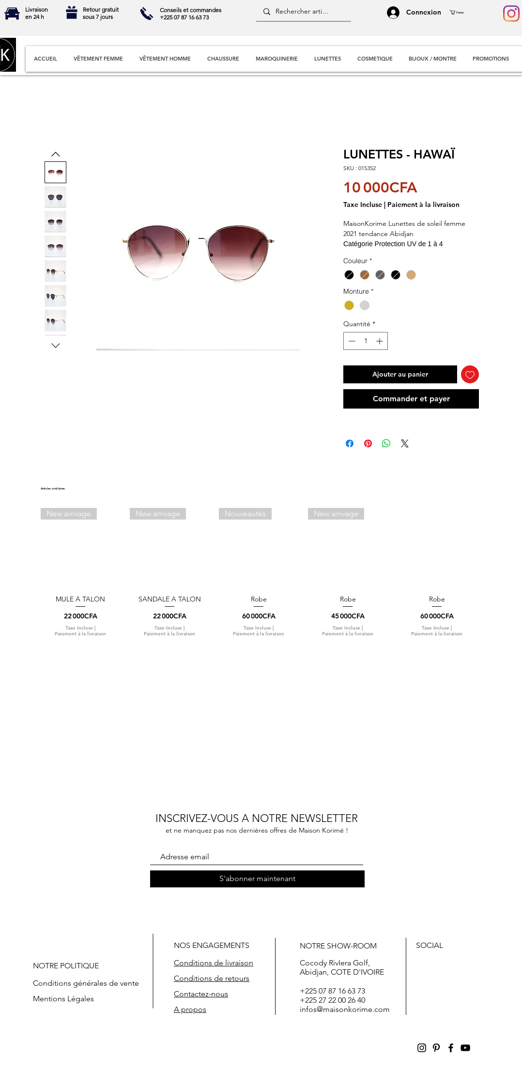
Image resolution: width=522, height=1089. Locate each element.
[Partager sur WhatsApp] (386, 443)
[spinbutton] (365, 340)
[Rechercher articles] (303, 11)
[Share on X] (405, 443)
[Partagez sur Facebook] (349, 443)
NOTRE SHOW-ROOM (338, 945)
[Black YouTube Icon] (465, 1048)
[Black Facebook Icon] (451, 1048)
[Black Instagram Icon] (422, 1048)
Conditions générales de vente (86, 983)
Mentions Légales (63, 998)
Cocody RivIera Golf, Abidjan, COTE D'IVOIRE (342, 967)
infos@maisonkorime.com (345, 1009)
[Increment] (380, 340)
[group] (258, 576)
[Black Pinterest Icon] (436, 1048)
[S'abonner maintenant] (257, 878)
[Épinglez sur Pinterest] (368, 443)
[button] (460, 12)
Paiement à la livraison (423, 205)
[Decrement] (351, 340)
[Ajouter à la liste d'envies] (470, 374)
